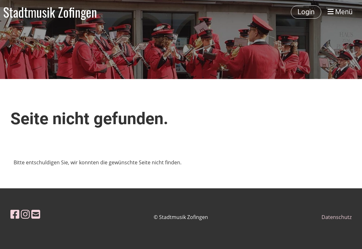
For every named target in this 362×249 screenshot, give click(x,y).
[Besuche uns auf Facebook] (14, 214)
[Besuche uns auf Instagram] (25, 214)
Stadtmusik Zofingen (50, 12)
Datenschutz (337, 217)
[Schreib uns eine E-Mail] (35, 214)
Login (306, 12)
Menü (340, 12)
